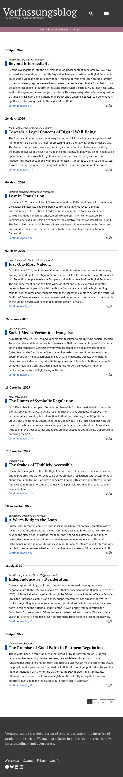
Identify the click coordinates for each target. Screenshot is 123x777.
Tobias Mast (31, 575)
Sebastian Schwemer (20, 515)
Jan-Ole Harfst (16, 575)
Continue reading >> (21, 105)
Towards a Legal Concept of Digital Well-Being (53, 131)
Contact (28, 760)
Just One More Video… (30, 264)
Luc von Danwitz (18, 328)
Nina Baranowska (18, 128)
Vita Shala (28, 260)
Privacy (42, 760)
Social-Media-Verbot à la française (41, 332)
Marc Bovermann (18, 397)
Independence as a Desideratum (39, 579)
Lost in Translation (26, 195)
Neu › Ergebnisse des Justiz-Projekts (61, 29)
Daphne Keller (16, 460)
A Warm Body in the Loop (33, 519)
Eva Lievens (15, 260)
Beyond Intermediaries (30, 63)
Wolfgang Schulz (48, 575)
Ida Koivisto (39, 515)
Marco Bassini (16, 59)
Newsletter (12, 760)
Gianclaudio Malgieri (40, 128)
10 (103, 701)
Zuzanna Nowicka (19, 191)
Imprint (55, 760)
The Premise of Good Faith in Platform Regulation (56, 647)
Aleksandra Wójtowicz (41, 191)
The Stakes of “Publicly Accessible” (42, 464)
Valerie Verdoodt (44, 260)
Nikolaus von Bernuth (20, 643)
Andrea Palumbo (34, 59)
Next (111, 701)
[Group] (40, 9)
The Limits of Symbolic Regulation (41, 400)
